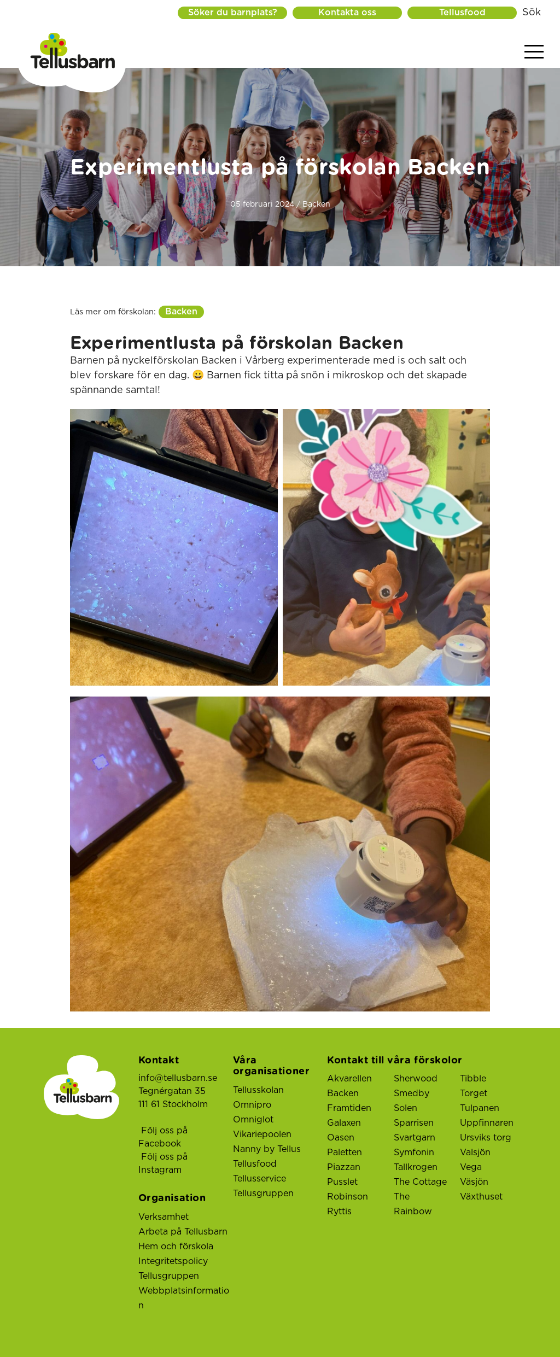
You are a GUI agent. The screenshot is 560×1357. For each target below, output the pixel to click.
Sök (531, 12)
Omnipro (252, 1105)
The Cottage (420, 1182)
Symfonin (414, 1152)
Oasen (340, 1137)
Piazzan (343, 1167)
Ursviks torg (485, 1137)
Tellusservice (259, 1178)
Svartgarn (414, 1137)
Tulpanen (479, 1108)
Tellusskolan (258, 1090)
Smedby (411, 1093)
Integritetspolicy (173, 1261)
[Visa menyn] (534, 52)
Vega (471, 1167)
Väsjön (474, 1182)
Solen (405, 1108)
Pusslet (342, 1182)
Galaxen (344, 1123)
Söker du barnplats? (232, 12)
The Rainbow (413, 1204)
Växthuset (481, 1196)
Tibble (473, 1078)
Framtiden (349, 1108)
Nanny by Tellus (267, 1149)
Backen (181, 311)
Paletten (344, 1152)
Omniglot (253, 1119)
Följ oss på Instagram (163, 1163)
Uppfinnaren (487, 1123)
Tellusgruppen (168, 1276)
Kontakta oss (347, 12)
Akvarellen (349, 1078)
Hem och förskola (175, 1246)
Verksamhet (163, 1217)
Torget (473, 1093)
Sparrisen (414, 1123)
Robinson (347, 1196)
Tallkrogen (416, 1167)
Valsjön (475, 1152)
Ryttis (339, 1211)
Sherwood (416, 1078)
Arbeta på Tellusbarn (183, 1231)
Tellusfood (462, 12)
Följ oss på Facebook (163, 1137)
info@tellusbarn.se (177, 1078)
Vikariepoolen (262, 1134)
